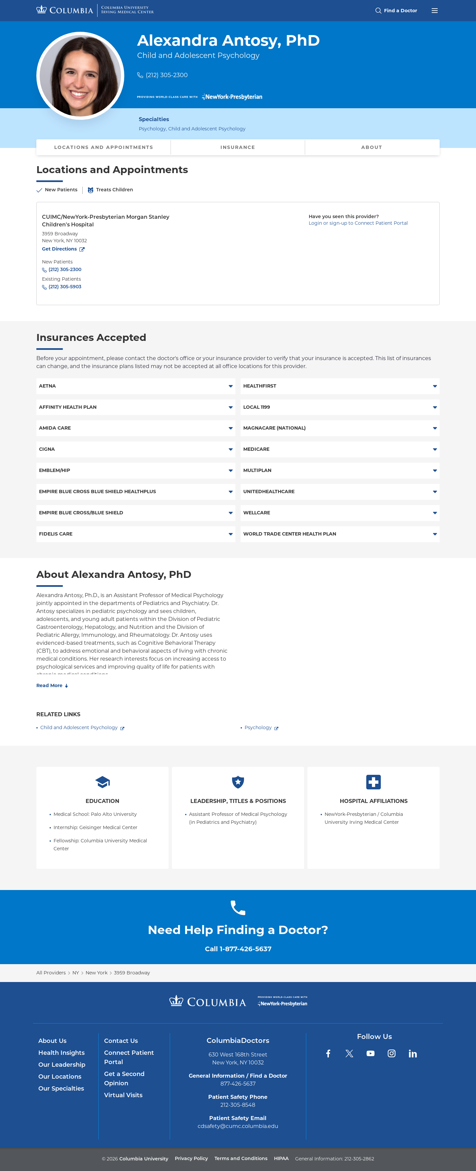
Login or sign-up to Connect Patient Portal (358, 223)
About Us (52, 1041)
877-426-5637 (238, 1084)
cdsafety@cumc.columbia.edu (238, 1126)
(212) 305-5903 (65, 287)
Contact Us (121, 1041)
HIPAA (281, 1158)
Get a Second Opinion (124, 1079)
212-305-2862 (359, 1159)
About (371, 147)
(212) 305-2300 (167, 75)
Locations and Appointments (103, 147)
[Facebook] (328, 1053)
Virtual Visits (123, 1096)
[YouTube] (370, 1053)
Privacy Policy (191, 1158)
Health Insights (61, 1053)
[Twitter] (349, 1053)
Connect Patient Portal (129, 1058)
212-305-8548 (237, 1105)
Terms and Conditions (241, 1158)
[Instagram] (391, 1053)
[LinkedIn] (412, 1053)
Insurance (237, 147)
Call (238, 949)
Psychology (258, 727)
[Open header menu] (435, 10)
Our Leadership (61, 1065)
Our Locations (59, 1077)
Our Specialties (61, 1089)
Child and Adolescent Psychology (79, 727)
